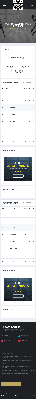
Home (3, 395)
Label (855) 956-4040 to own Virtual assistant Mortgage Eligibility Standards (16, 352)
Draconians (10, 135)
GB (33, 88)
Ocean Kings (10, 114)
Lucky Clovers (11, 128)
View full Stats (27, 82)
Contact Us (31, 395)
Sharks (9, 100)
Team (6, 88)
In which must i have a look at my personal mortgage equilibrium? (16, 357)
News (16, 395)
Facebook (6, 336)
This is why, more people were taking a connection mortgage (15, 367)
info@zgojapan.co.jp (14, 330)
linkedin (5, 341)
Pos (3, 88)
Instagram (23, 336)
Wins (25, 88)
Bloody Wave (10, 141)
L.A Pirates (10, 94)
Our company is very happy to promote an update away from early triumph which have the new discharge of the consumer (17, 362)
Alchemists (10, 107)
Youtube (23, 341)
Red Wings (10, 121)
